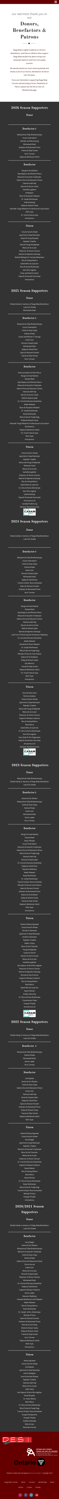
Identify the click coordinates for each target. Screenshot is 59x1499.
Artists (52, 1482)
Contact (29, 1487)
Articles (20, 1487)
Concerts (32, 1482)
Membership (42, 1482)
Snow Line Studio (35, 1473)
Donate (38, 1487)
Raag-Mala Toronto (11, 1482)
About (23, 1482)
